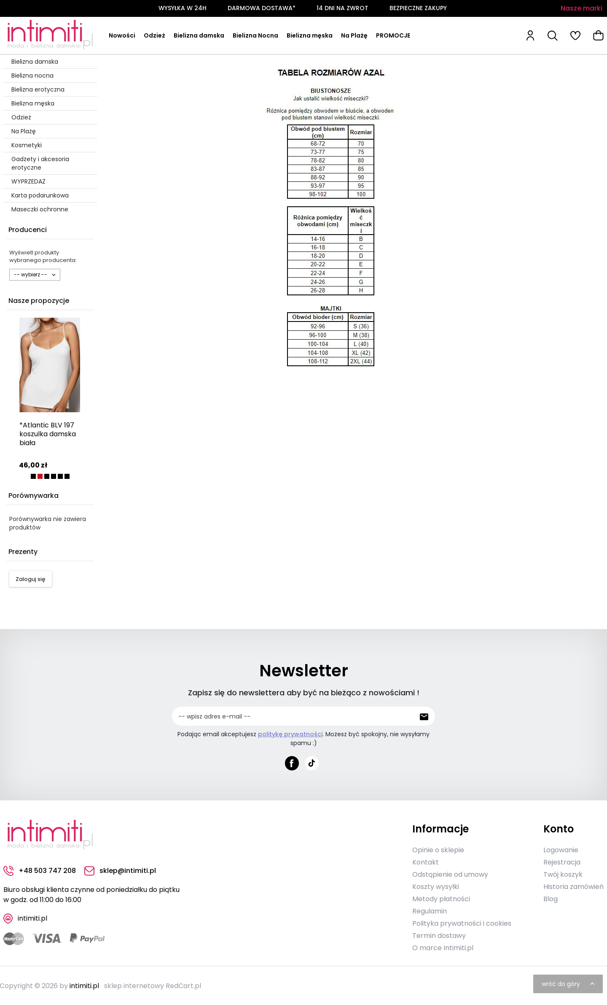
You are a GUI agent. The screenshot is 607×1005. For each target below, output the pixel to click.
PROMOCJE (393, 35)
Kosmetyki (26, 145)
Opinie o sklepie (438, 849)
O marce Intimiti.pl (442, 947)
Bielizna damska (199, 35)
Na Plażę (354, 35)
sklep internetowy (134, 985)
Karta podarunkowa (40, 195)
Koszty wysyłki (435, 886)
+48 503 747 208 (39, 870)
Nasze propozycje (38, 300)
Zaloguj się (31, 579)
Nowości (122, 35)
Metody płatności (441, 898)
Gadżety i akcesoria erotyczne (40, 163)
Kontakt (425, 861)
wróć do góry (569, 983)
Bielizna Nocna (255, 35)
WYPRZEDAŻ (28, 181)
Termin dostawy (439, 935)
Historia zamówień (573, 886)
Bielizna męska (310, 35)
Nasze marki (581, 8)
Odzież (154, 35)
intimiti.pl (84, 985)
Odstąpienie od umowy (450, 873)
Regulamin (429, 910)
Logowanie (560, 849)
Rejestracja (561, 861)
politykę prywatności (290, 734)
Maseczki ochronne (39, 209)
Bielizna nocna (32, 75)
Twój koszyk (563, 873)
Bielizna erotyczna (37, 89)
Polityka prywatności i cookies (461, 922)
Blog (550, 898)
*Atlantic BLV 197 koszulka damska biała (47, 434)
